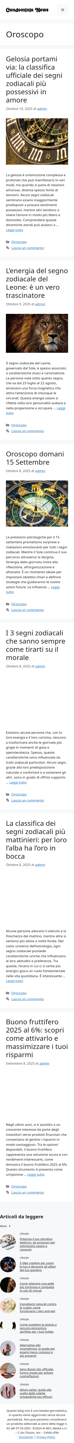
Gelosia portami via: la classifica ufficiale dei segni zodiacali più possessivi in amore (34, 79)
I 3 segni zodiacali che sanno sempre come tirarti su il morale (35, 645)
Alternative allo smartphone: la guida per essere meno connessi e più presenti (37, 1350)
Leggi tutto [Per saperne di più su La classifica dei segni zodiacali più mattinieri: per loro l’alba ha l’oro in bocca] (14, 981)
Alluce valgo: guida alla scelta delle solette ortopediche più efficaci (36, 1393)
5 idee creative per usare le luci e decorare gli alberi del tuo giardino (38, 1266)
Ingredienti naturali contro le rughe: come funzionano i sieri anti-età (38, 1307)
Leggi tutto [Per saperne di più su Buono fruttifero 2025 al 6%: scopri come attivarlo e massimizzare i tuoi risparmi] (35, 1174)
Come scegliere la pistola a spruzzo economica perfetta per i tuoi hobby (38, 1328)
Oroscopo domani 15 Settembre (35, 458)
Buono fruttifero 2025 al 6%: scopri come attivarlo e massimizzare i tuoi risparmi (37, 1038)
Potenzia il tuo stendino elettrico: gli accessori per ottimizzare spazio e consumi (37, 1244)
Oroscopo (19, 242)
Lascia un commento (27, 248)
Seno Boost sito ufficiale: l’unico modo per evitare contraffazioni (37, 1372)
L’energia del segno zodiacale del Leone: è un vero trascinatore (37, 283)
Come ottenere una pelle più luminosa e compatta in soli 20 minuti (37, 1286)
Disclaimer (26, 1437)
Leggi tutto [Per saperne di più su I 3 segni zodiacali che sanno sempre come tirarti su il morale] (18, 782)
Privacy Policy (46, 1437)
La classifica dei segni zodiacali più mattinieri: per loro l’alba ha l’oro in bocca (36, 840)
